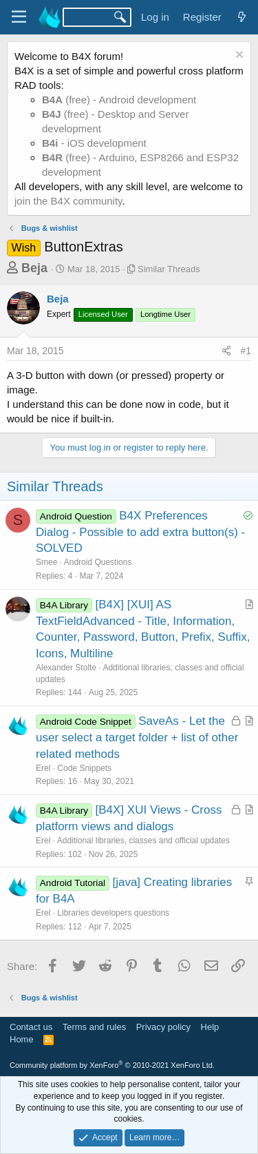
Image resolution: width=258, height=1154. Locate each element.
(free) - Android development (119, 99)
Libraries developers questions (113, 913)
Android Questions (98, 562)
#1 (245, 350)
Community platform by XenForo (112, 1065)
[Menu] (19, 17)
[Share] (226, 351)
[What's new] (241, 17)
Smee (46, 562)
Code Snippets (84, 768)
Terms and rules (94, 1027)
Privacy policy (163, 1027)
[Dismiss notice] (238, 56)
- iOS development (94, 143)
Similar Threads (169, 269)
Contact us (31, 1027)
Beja (34, 268)
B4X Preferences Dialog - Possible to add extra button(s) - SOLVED (140, 532)
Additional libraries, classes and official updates (143, 840)
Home (22, 1039)
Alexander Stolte (66, 667)
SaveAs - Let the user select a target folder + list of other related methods (137, 737)
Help (210, 1027)
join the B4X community (68, 201)
